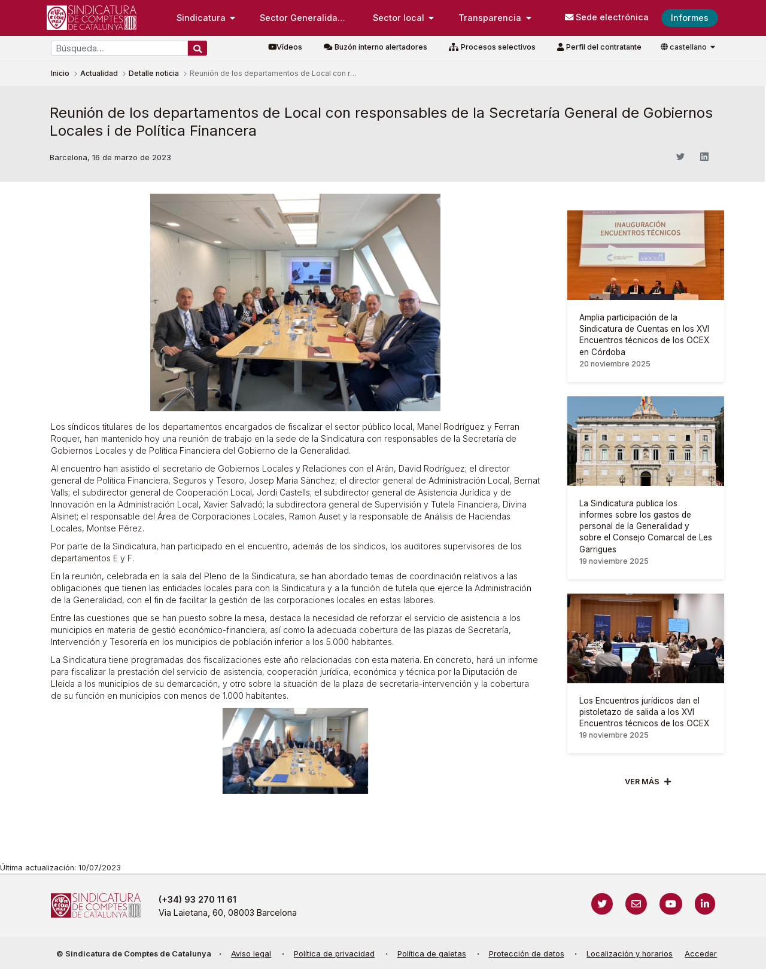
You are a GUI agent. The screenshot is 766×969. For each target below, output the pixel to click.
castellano (685, 46)
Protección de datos (526, 953)
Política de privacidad (334, 953)
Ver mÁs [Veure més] (642, 781)
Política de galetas (431, 953)
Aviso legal (251, 953)
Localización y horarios (629, 953)
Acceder (701, 953)
